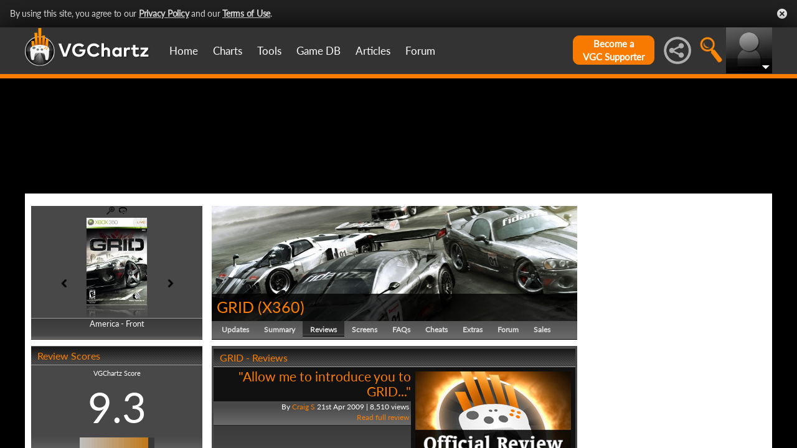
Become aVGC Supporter (613, 50)
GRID (235, 366)
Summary (279, 388)
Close (782, 14)
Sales (542, 388)
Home (183, 50)
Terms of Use (246, 13)
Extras (473, 388)
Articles (373, 50)
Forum (420, 50)
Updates (235, 388)
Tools (269, 50)
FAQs (401, 388)
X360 (281, 366)
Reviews (323, 388)
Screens (364, 388)
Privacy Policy (164, 13)
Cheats (436, 388)
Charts (227, 50)
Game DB (318, 50)
